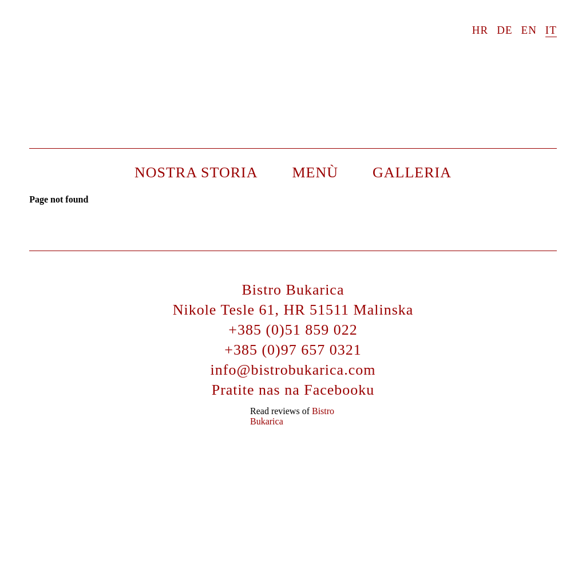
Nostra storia (196, 172)
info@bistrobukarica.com (293, 370)
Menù (315, 172)
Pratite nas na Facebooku (293, 390)
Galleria (412, 172)
